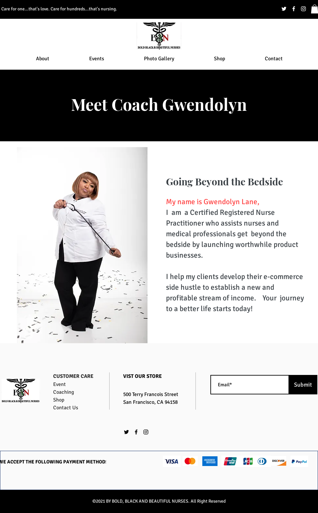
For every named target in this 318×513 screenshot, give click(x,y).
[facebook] (293, 9)
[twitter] (284, 9)
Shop (58, 400)
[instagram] (303, 9)
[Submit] (303, 384)
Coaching (63, 392)
